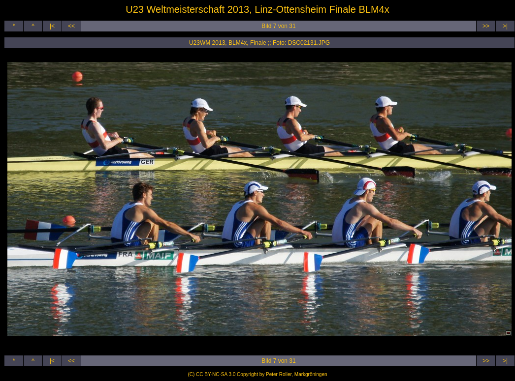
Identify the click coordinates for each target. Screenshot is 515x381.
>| (505, 26)
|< (52, 26)
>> (486, 26)
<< (71, 26)
